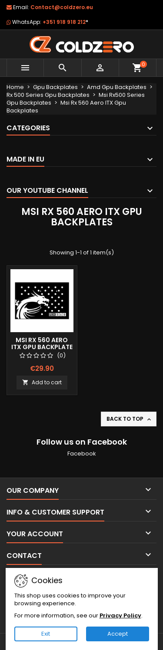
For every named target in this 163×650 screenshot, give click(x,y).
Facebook (81, 453)
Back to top (129, 419)
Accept (117, 634)
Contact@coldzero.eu (61, 7)
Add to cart (42, 382)
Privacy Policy (120, 615)
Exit (45, 634)
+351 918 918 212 (65, 22)
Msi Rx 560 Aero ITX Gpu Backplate (42, 343)
